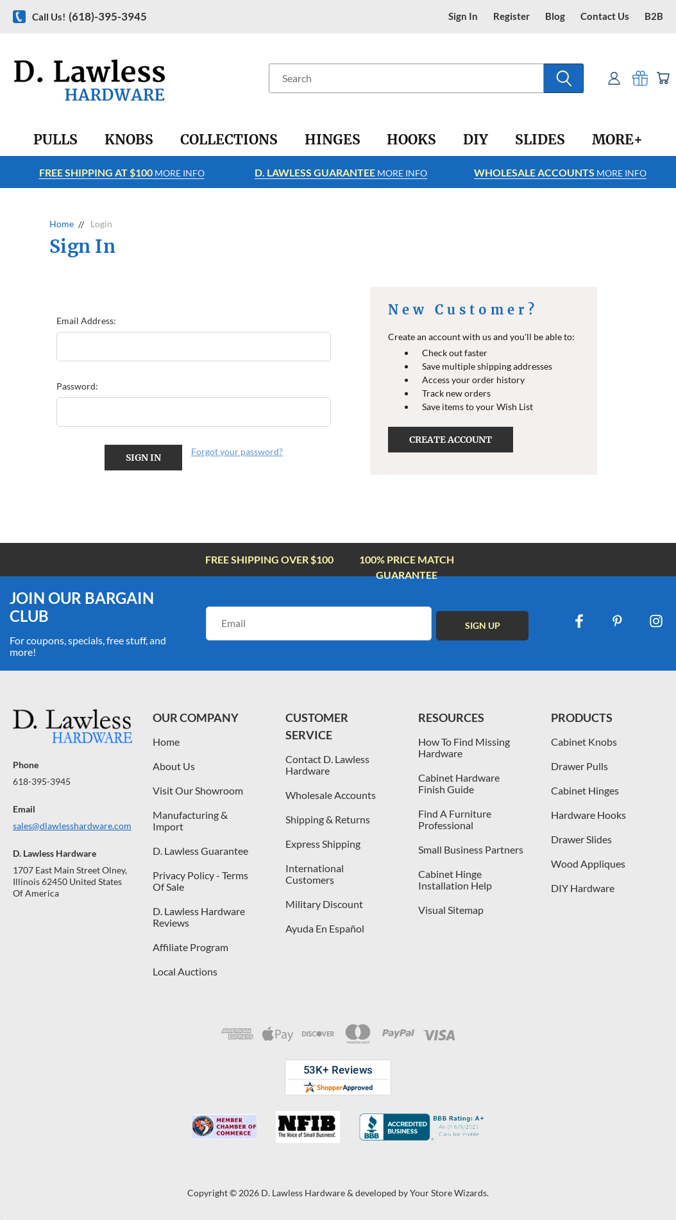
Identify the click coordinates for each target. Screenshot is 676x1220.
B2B (654, 16)
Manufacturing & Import (190, 820)
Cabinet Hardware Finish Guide (459, 783)
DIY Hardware (582, 887)
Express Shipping (322, 843)
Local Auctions (185, 971)
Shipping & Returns (327, 818)
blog (555, 16)
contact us (604, 16)
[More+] (617, 140)
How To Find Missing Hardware (464, 747)
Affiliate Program (190, 946)
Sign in (463, 16)
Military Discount (324, 903)
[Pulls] (55, 140)
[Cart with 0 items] (662, 78)
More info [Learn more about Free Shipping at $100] (122, 172)
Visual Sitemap (451, 909)
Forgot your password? (237, 451)
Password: (77, 386)
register (511, 16)
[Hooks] (411, 140)
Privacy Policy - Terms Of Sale (200, 880)
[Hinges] (332, 140)
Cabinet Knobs (584, 741)
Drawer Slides (581, 838)
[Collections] (229, 140)
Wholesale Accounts (330, 794)
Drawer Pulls (579, 765)
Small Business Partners (470, 849)
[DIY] (475, 140)
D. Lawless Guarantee (200, 850)
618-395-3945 (42, 780)
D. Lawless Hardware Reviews (199, 916)
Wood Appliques (588, 863)
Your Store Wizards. (449, 1192)
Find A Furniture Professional (454, 818)
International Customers (314, 873)
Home (166, 741)
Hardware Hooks (588, 814)
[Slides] (540, 140)
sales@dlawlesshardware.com (72, 824)
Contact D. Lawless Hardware (327, 764)
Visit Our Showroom (198, 790)
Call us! (89, 16)
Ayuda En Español (324, 928)
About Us (174, 765)
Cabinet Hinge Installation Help (455, 879)
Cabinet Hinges (585, 790)
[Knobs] (129, 140)
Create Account (450, 439)
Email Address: (86, 320)
